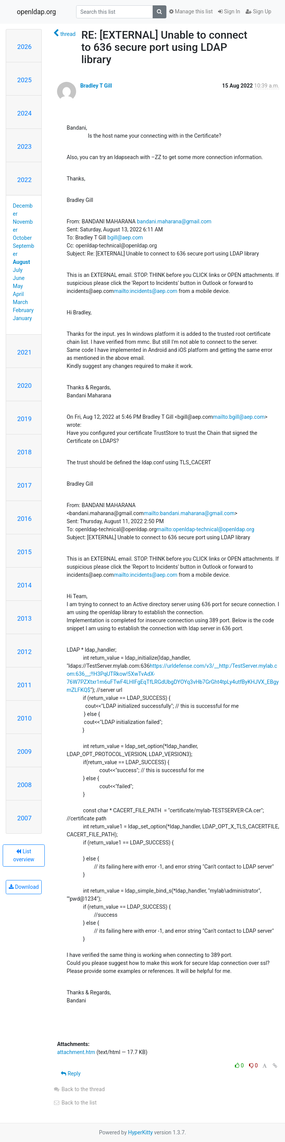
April (18, 294)
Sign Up (258, 11)
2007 (24, 818)
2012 (24, 652)
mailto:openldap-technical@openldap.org (205, 529)
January (22, 318)
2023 (24, 146)
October (22, 238)
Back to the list (74, 1103)
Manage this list (191, 11)
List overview (23, 855)
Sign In (229, 11)
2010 (24, 718)
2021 (24, 352)
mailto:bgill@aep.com (238, 417)
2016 (24, 518)
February (23, 310)
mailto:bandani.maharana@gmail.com (189, 513)
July (18, 270)
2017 (24, 485)
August (21, 262)
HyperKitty (140, 1132)
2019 (24, 419)
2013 (24, 618)
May (18, 286)
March (20, 302)
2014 (24, 585)
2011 (24, 685)
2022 (24, 180)
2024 (24, 113)
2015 (24, 552)
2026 (24, 46)
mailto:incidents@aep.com (146, 291)
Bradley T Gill (96, 86)
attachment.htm (76, 1052)
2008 (24, 785)
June (19, 278)
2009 (24, 751)
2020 (24, 385)
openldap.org (36, 12)
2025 (24, 80)
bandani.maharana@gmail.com (174, 221)
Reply (70, 1073)
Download (24, 887)
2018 (24, 452)
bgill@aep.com (125, 237)
